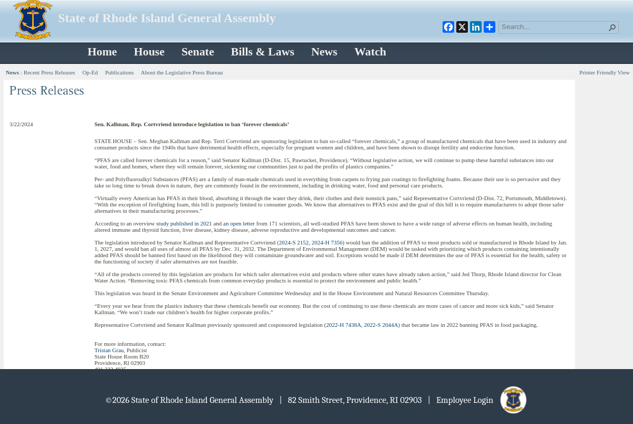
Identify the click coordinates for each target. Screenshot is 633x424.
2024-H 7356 (327, 242)
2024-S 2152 (294, 242)
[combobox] (554, 26)
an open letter (239, 223)
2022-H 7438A (343, 325)
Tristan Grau (109, 350)
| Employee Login (478, 400)
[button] (612, 27)
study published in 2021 (184, 223)
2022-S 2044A (381, 325)
